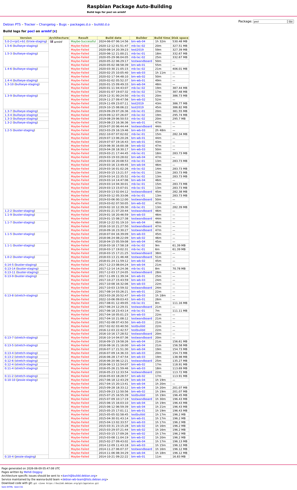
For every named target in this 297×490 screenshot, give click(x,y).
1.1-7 (8, 222)
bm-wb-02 (138, 76)
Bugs (63, 24)
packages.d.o (80, 24)
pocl (31, 31)
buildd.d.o (102, 24)
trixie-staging (36, 41)
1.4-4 (8, 80)
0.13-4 (9, 353)
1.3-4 (8, 115)
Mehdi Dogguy (33, 472)
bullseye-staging (25, 45)
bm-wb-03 (138, 72)
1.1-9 (8, 214)
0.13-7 (9, 337)
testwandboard (141, 61)
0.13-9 (9, 276)
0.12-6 (9, 360)
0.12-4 (9, 364)
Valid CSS (18, 487)
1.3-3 (8, 118)
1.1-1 (8, 245)
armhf (46, 31)
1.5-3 (8, 53)
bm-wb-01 (138, 64)
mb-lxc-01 (138, 53)
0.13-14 (10, 268)
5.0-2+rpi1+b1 (15, 41)
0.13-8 (9, 295)
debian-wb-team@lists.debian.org (84, 479)
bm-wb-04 (138, 41)
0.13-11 (10, 272)
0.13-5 (9, 345)
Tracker (30, 24)
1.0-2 (8, 257)
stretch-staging (26, 295)
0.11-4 (9, 368)
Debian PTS (12, 24)
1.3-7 (8, 111)
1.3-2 (8, 122)
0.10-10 (10, 379)
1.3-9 (8, 95)
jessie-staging (27, 379)
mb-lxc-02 (138, 45)
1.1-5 (8, 234)
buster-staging (24, 130)
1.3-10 (9, 84)
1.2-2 (8, 210)
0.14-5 (9, 264)
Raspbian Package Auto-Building (129, 6)
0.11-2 (9, 376)
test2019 (137, 49)
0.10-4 (9, 456)
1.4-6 (8, 68)
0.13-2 (9, 356)
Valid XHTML (7, 487)
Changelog (47, 24)
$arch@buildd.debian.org (79, 475)
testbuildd (138, 326)
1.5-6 (8, 45)
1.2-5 (8, 130)
